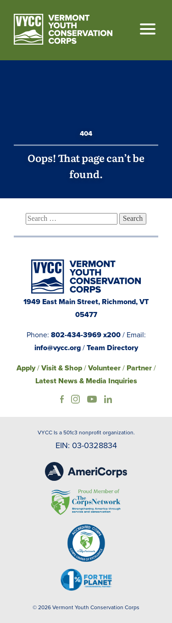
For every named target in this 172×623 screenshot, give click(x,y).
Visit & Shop (61, 368)
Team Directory (112, 347)
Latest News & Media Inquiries (86, 380)
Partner (139, 368)
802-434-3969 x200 (86, 334)
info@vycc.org (57, 347)
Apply (26, 368)
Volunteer (104, 368)
